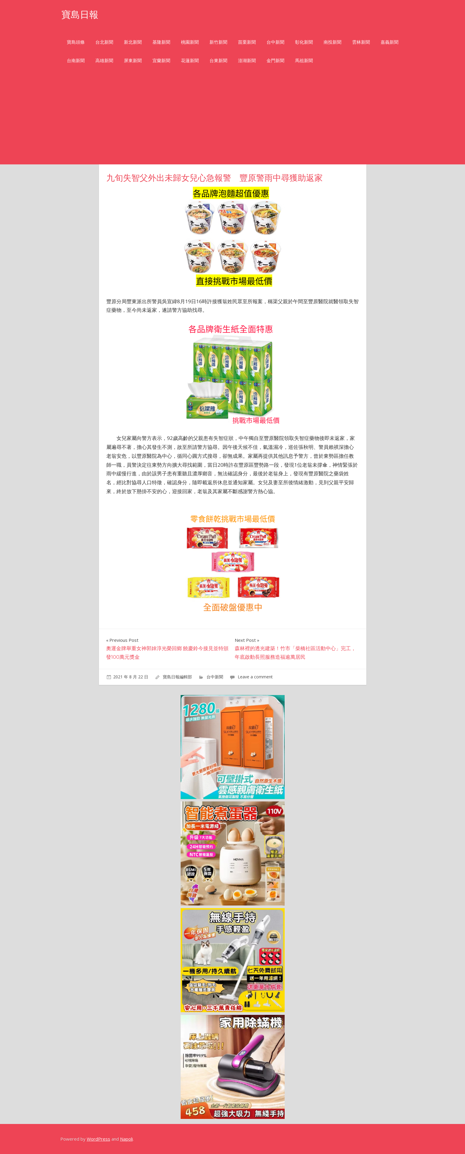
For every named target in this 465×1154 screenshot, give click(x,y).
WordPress (98, 1139)
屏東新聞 (133, 60)
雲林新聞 (361, 42)
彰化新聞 (304, 42)
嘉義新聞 (389, 42)
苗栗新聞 (247, 42)
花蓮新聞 (190, 60)
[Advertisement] (232, 119)
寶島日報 (81, 14)
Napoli (126, 1139)
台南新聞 (76, 60)
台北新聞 (104, 42)
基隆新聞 (161, 42)
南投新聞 (332, 42)
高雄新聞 (104, 60)
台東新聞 (218, 60)
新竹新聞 (218, 42)
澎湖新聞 (247, 60)
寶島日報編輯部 (177, 677)
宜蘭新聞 (161, 60)
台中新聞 (275, 42)
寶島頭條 (76, 42)
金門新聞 (275, 60)
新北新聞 (133, 42)
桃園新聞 (190, 42)
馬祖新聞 (304, 60)
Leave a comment (255, 677)
